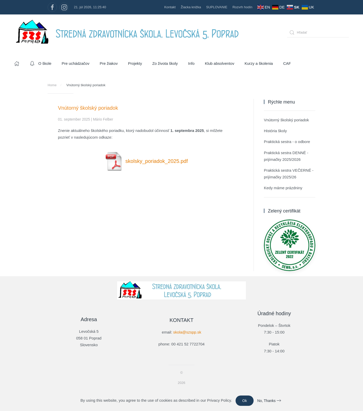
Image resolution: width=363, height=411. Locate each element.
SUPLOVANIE (216, 7)
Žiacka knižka (191, 7)
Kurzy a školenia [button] (259, 63)
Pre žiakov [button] (109, 63)
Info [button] (191, 63)
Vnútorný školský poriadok (286, 120)
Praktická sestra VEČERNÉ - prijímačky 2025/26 (289, 173)
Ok (244, 401)
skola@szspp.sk (187, 331)
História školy (275, 131)
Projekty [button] (135, 63)
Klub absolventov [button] (219, 63)
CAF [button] (287, 63)
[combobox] (318, 32)
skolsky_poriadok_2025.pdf (146, 161)
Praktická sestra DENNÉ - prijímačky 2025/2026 (286, 156)
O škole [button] (40, 63)
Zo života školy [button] (165, 63)
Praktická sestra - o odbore (287, 141)
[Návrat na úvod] (130, 32)
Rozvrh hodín (242, 7)
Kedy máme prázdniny (283, 188)
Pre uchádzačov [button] (76, 63)
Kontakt (170, 7)
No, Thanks (266, 401)
